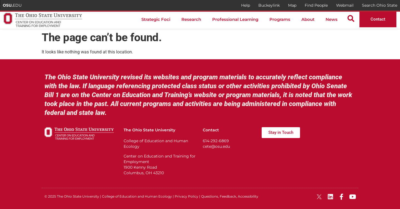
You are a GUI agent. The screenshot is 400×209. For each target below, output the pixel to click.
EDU (12, 5)
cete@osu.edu (216, 146)
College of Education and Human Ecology (137, 196)
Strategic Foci (155, 19)
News (332, 19)
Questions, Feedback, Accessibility (229, 196)
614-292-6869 (216, 140)
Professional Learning (235, 19)
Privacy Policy (186, 196)
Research (191, 19)
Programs (279, 19)
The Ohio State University (78, 196)
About (307, 19)
